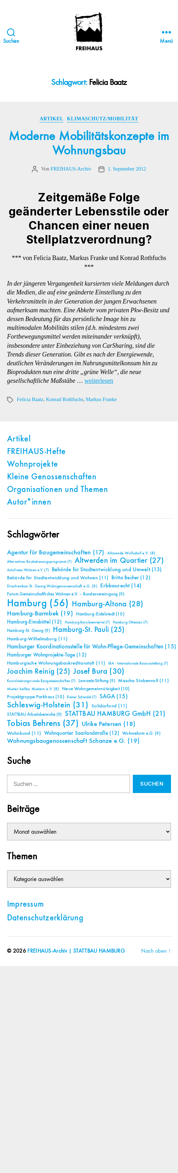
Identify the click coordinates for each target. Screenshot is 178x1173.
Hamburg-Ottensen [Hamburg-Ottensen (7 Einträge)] (130, 622)
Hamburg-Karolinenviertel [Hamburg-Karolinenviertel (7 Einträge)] (87, 622)
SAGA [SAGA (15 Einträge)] (114, 697)
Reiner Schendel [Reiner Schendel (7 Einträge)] (81, 697)
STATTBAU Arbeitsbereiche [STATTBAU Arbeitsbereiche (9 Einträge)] (34, 714)
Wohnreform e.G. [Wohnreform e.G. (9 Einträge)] (141, 733)
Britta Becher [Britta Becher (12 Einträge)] (130, 577)
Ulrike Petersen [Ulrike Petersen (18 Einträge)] (109, 724)
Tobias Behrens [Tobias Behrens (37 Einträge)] (42, 723)
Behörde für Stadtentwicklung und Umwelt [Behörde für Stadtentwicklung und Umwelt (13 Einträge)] (107, 570)
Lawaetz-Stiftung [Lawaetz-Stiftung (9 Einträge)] (96, 681)
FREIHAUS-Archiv (70, 169)
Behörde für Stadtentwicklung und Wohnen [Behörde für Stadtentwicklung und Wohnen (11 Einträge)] (57, 577)
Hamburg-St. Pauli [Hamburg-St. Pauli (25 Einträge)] (88, 630)
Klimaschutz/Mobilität (102, 119)
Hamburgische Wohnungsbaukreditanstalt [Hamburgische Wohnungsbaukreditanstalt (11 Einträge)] (56, 663)
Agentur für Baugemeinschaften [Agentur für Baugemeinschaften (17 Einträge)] (55, 552)
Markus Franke (101, 399)
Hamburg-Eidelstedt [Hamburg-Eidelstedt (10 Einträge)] (100, 614)
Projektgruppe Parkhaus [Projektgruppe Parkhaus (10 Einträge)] (35, 696)
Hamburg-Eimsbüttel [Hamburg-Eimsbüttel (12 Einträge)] (34, 622)
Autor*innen (29, 502)
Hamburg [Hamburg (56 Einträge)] (38, 603)
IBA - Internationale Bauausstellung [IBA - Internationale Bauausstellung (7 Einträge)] (138, 663)
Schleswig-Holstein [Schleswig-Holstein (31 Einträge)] (48, 705)
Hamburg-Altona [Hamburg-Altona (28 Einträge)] (107, 604)
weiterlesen (98, 381)
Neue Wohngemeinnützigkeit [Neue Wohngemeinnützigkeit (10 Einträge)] (95, 688)
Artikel (51, 119)
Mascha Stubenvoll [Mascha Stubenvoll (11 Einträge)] (143, 680)
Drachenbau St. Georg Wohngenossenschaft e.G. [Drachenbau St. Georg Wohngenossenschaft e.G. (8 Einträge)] (52, 586)
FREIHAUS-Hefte (36, 452)
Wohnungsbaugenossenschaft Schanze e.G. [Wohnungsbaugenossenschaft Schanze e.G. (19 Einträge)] (73, 741)
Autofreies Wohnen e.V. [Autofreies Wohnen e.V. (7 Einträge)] (28, 570)
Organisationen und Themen (57, 490)
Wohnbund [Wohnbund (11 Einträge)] (24, 733)
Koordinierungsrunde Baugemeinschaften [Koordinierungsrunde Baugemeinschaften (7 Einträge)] (41, 681)
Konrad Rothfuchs (64, 399)
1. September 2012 (127, 169)
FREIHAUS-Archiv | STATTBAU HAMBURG (76, 951)
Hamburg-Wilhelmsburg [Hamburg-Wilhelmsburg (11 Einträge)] (37, 639)
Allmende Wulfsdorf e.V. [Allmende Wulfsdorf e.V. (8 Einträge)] (131, 553)
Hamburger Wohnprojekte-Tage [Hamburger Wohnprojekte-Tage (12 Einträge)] (47, 655)
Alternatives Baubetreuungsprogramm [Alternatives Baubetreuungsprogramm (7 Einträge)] (39, 562)
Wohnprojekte (32, 464)
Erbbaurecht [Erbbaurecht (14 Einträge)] (120, 586)
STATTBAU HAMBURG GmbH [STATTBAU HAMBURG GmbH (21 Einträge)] (115, 714)
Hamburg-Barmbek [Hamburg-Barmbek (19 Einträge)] (40, 613)
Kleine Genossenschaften (51, 477)
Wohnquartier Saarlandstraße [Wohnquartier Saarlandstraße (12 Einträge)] (81, 733)
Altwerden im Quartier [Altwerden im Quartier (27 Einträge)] (119, 561)
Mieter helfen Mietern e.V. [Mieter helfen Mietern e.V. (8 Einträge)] (33, 689)
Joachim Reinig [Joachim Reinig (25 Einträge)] (38, 671)
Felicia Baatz (30, 399)
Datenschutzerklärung (45, 918)
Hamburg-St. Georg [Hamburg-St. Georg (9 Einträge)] (28, 630)
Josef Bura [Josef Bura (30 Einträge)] (99, 671)
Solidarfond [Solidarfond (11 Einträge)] (109, 706)
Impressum (25, 904)
